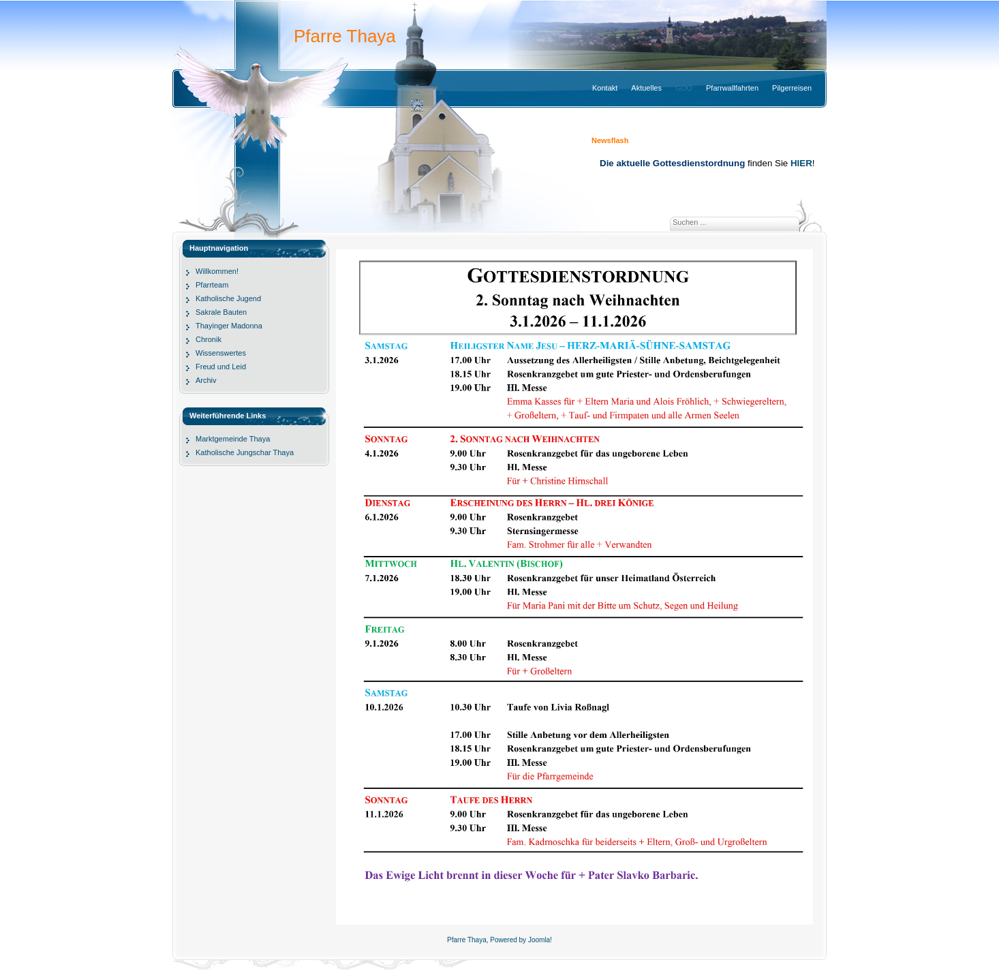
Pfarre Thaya (345, 36)
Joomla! (540, 940)
